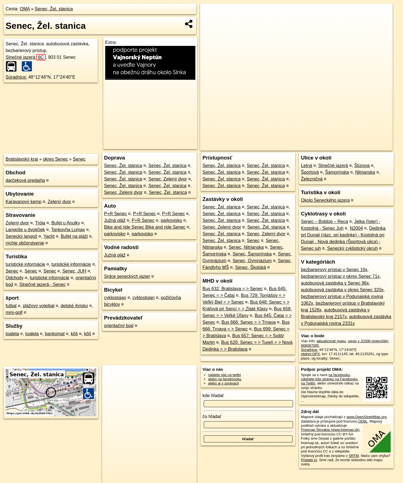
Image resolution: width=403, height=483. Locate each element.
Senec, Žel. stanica (54, 8)
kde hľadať (213, 395)
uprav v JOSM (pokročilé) (368, 341)
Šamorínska (337, 172)
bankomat (55, 333)
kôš (74, 333)
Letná (306, 165)
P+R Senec (115, 213)
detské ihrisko (74, 305)
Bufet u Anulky (65, 223)
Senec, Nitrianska (246, 247)
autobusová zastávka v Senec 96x (335, 283)
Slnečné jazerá (26, 57)
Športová (310, 172)
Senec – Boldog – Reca (324, 221)
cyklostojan (115, 297)
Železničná (311, 179)
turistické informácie (25, 264)
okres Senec (55, 159)
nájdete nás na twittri (224, 375)
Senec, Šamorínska (252, 254)
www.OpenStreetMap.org (366, 417)
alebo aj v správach (223, 383)
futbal (11, 305)
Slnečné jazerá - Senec (42, 284)
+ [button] (210, 13)
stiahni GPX (310, 354)
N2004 (356, 228)
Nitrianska (365, 172)
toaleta (12, 333)
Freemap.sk (327, 146)
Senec (79, 159)
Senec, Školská (250, 267)
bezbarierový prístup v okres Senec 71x (340, 276)
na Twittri (308, 383)
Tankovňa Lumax (68, 229)
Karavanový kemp (23, 201)
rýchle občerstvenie (25, 243)
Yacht (49, 236)
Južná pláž (115, 220)
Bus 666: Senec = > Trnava (248, 322)
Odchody (15, 277)
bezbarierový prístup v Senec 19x (334, 269)
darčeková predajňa (25, 180)
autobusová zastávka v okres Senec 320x (342, 289)
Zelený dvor (59, 201)
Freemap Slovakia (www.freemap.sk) (330, 430)
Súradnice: (16, 77)
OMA (25, 8)
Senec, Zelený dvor (167, 179)
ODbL (362, 421)
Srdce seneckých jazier (127, 276)
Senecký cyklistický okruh (352, 248)
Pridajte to (309, 460)
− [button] (210, 22)
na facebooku (339, 375)
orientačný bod (118, 325)
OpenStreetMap (298, 146)
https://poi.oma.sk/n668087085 (368, 146)
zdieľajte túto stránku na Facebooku (329, 379)
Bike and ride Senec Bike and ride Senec (145, 227)
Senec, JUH (74, 271)
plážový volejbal (38, 305)
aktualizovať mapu (331, 341)
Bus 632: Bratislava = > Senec (233, 288)
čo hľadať (212, 416)
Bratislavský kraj (22, 159)
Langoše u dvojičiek (25, 229)
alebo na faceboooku (225, 379)
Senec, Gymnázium (252, 260)
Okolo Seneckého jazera (325, 200)
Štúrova (362, 165)
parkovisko (171, 220)
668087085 (310, 345)
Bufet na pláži (74, 236)
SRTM (354, 456)
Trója (40, 223)
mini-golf (14, 312)
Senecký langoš (21, 236)
